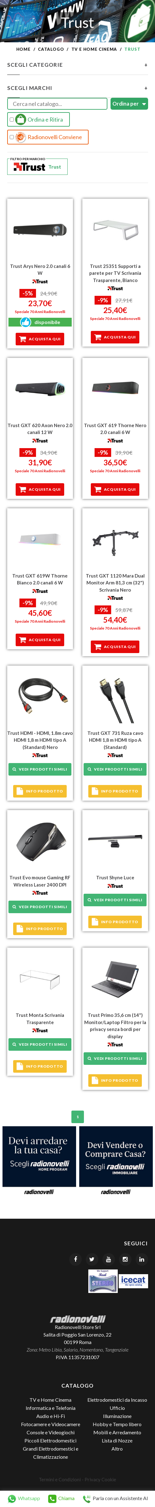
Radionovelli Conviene (46, 137)
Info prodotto (40, 791)
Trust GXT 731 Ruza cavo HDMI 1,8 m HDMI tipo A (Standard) (115, 740)
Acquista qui (40, 339)
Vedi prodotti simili (40, 769)
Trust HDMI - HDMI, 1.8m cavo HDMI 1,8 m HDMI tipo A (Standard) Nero (40, 740)
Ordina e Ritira (36, 119)
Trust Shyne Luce (115, 877)
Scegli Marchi (77, 88)
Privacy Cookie (100, 1479)
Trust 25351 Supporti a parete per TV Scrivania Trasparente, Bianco (115, 273)
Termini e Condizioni (60, 1479)
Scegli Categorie (77, 65)
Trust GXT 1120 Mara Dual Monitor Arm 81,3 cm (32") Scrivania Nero (115, 583)
